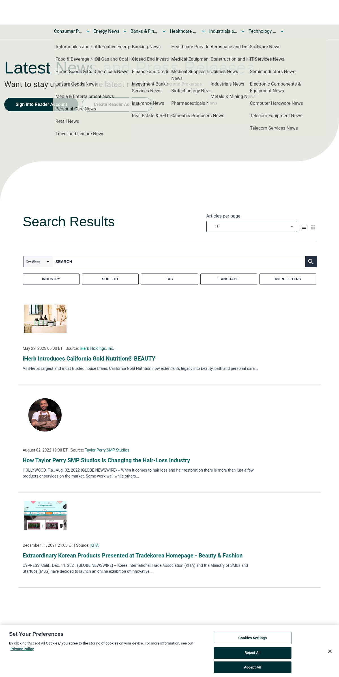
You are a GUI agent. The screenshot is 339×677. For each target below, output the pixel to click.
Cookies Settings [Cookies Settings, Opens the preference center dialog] (252, 646)
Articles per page (223, 216)
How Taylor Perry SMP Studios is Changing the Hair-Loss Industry (106, 460)
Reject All (252, 661)
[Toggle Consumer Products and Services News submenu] (88, 31)
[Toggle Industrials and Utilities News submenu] (243, 31)
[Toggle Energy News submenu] (125, 31)
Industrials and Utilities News (223, 31)
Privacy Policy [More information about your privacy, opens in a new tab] (22, 657)
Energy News (106, 31)
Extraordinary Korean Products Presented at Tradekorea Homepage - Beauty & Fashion (133, 555)
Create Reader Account (117, 104)
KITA (94, 545)
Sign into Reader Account (41, 104)
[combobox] (251, 226)
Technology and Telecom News (262, 31)
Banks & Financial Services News (144, 31)
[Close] (330, 659)
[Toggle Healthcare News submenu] (203, 31)
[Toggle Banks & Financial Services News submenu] (164, 31)
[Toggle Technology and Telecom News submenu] (282, 31)
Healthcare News (184, 31)
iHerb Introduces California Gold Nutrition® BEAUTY (89, 358)
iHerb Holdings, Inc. (97, 348)
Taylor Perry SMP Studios (107, 450)
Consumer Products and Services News (68, 31)
